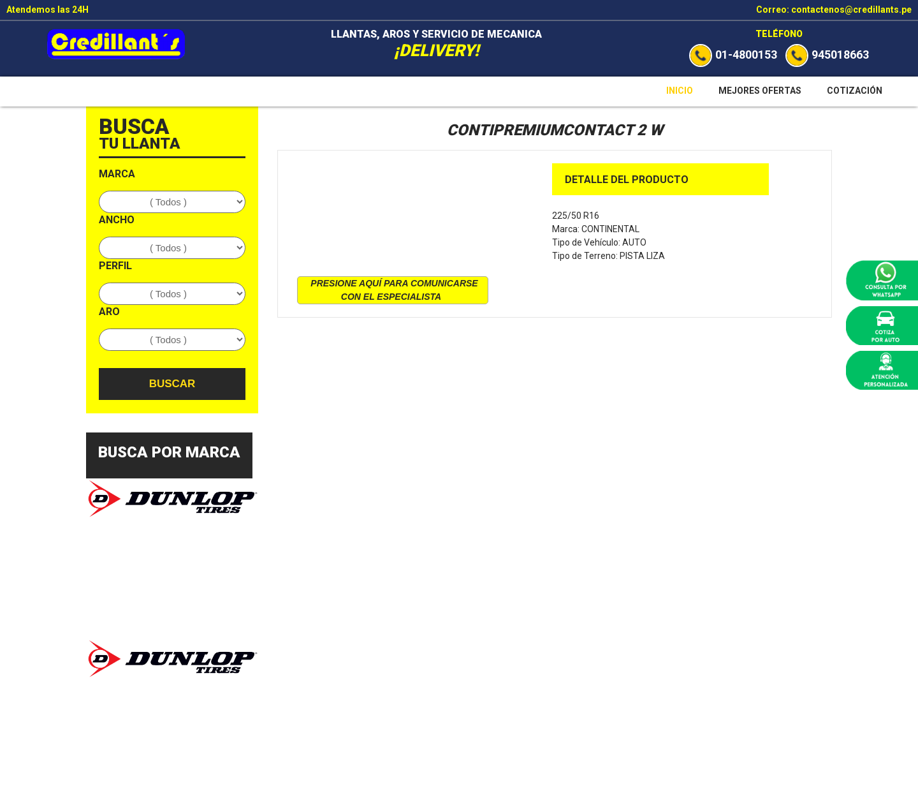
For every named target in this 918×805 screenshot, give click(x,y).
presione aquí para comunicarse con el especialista (393, 290)
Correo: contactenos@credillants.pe (834, 9)
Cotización (854, 90)
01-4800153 (733, 54)
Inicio (679, 90)
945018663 (827, 54)
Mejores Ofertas (759, 90)
